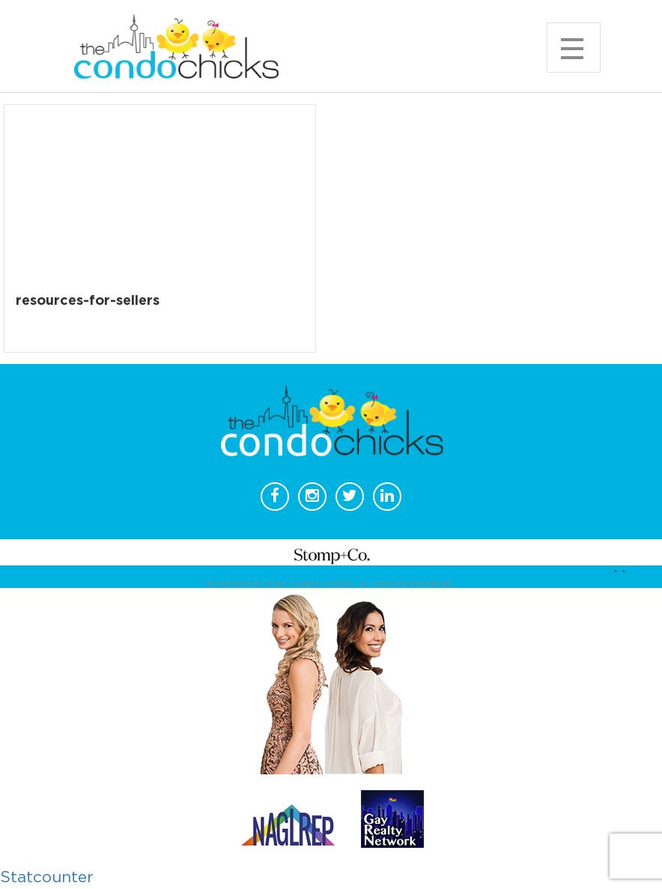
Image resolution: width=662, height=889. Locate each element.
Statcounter (47, 877)
